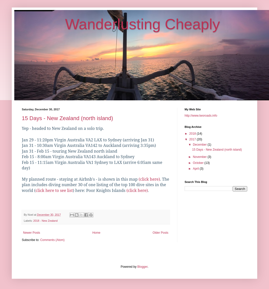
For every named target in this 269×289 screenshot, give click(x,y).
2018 (193, 133)
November (200, 157)
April (196, 168)
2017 (193, 139)
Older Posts (160, 232)
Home (96, 232)
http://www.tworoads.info (201, 115)
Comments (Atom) (52, 240)
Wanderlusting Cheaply (142, 24)
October (198, 163)
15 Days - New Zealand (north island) (67, 118)
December (200, 144)
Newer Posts (31, 232)
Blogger (142, 266)
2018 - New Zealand (45, 220)
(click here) (149, 179)
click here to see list (54, 190)
